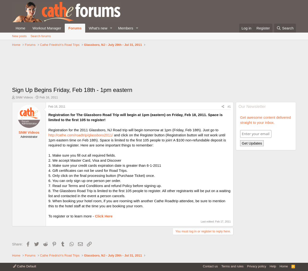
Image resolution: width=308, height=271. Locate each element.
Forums (75, 28)
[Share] (223, 107)
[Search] (285, 28)
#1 (229, 106)
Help (273, 266)
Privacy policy (256, 266)
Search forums (41, 36)
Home (20, 28)
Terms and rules (232, 266)
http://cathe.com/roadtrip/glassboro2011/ (80, 135)
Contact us (210, 266)
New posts (19, 36)
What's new (98, 28)
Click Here (103, 216)
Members (125, 28)
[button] (111, 28)
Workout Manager (46, 28)
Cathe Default (24, 266)
